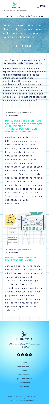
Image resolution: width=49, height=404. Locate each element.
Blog (21, 16)
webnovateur (29, 400)
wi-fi (39, 63)
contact (24, 363)
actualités (10, 63)
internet (15, 60)
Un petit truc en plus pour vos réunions (20, 259)
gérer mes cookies (24, 379)
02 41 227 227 (25, 347)
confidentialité (24, 383)
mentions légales (25, 367)
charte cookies (24, 375)
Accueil (10, 16)
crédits (24, 371)
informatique (25, 63)
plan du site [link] (24, 386)
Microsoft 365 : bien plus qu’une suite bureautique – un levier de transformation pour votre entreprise (24, 126)
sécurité (27, 60)
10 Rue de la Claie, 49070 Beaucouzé (24, 344)
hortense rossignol (33, 396)
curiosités (40, 60)
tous (5, 60)
